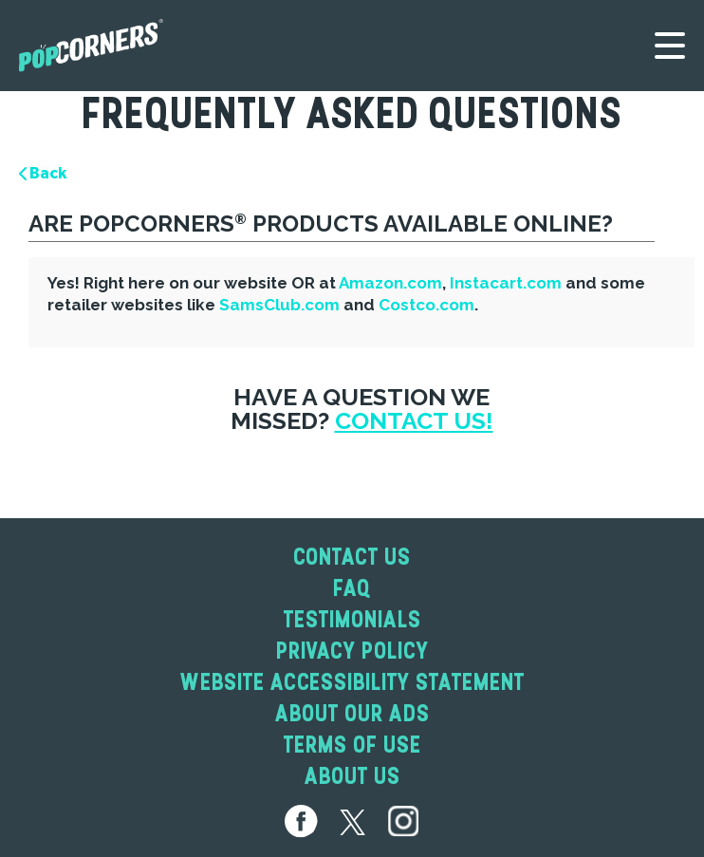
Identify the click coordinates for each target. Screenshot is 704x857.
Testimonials (352, 619)
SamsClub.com (279, 304)
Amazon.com (390, 282)
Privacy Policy (352, 650)
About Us (352, 776)
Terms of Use (352, 744)
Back (42, 173)
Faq (352, 588)
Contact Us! (414, 420)
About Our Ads (352, 713)
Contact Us (352, 556)
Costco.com (426, 304)
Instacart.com (506, 282)
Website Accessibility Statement (352, 682)
